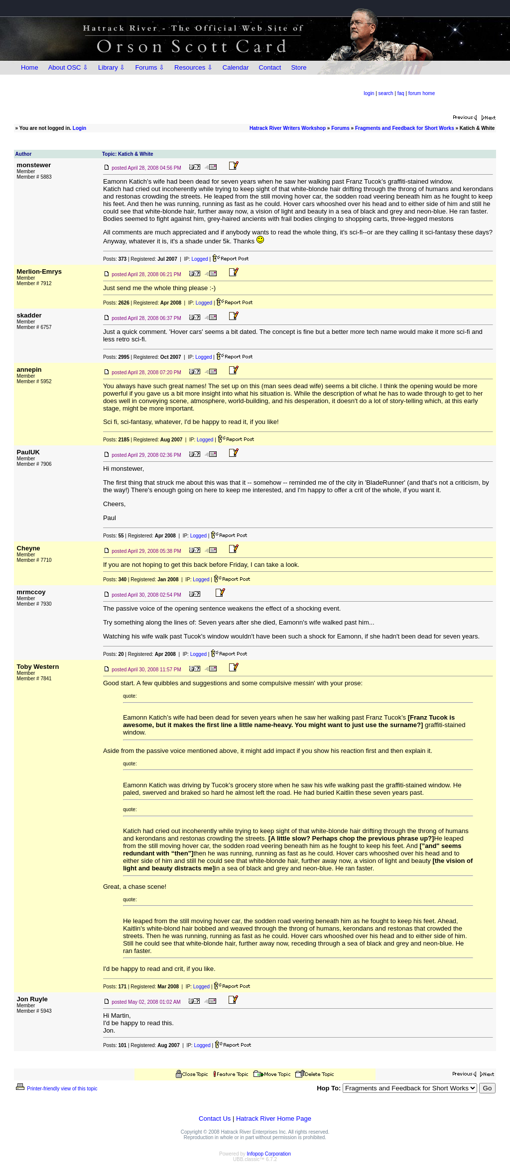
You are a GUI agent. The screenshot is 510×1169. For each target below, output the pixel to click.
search (386, 93)
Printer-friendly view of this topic (56, 1088)
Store (298, 67)
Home (29, 67)
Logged (199, 259)
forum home (421, 93)
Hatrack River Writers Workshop (288, 128)
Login (79, 128)
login (369, 93)
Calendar (236, 67)
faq (400, 93)
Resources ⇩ (193, 67)
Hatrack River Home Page (273, 1118)
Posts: (115, 259)
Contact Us (215, 1118)
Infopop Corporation (269, 1154)
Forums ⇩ (149, 67)
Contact (270, 67)
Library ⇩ (111, 67)
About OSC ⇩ (68, 67)
